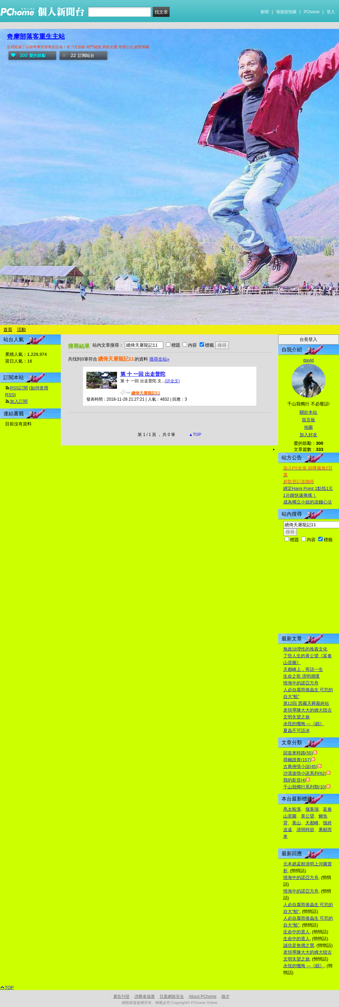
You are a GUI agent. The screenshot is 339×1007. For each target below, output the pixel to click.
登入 (331, 12)
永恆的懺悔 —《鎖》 (303, 723)
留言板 (308, 419)
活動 (21, 329)
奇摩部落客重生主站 (36, 36)
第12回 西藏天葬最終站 (306, 703)
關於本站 (308, 412)
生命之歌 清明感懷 (301, 676)
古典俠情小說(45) (300, 766)
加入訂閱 (19, 401)
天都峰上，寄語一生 (303, 669)
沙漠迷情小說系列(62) (304, 773)
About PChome (202, 996)
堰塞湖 (312, 809)
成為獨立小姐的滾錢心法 (307, 502)
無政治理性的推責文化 (305, 649)
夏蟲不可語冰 (296, 730)
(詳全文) (172, 381)
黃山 (296, 822)
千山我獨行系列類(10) (304, 786)
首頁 (7, 329)
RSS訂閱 (19, 387)
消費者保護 (144, 996)
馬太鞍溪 (292, 809)
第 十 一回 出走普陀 (143, 374)
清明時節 (305, 829)
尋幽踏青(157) (297, 759)
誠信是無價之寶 (298, 945)
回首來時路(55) (298, 752)
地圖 (308, 427)
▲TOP (194, 434)
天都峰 (312, 822)
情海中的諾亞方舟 (301, 682)
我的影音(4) (294, 780)
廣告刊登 (121, 996)
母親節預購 (286, 12)
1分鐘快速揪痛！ (300, 495)
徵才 (225, 996)
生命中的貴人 (296, 931)
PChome (312, 12)
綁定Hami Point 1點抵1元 (308, 488)
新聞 (264, 12)
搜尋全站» (159, 359)
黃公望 (307, 816)
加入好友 (308, 434)
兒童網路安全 (171, 996)
